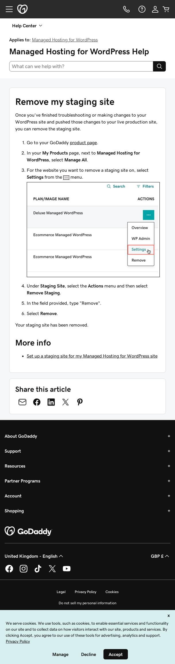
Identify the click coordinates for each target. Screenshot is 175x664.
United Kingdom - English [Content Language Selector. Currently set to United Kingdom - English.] (34, 556)
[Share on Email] (22, 402)
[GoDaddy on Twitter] (52, 571)
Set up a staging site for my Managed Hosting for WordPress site (92, 356)
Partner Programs (22, 480)
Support (13, 451)
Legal (61, 592)
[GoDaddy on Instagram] (23, 571)
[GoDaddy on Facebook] (9, 571)
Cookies (112, 592)
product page (83, 142)
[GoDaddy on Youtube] (66, 571)
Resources (15, 466)
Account (13, 495)
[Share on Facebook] (37, 402)
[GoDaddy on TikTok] (38, 571)
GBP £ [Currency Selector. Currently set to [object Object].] (160, 556)
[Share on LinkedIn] (51, 402)
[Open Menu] (7, 9)
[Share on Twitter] (65, 402)
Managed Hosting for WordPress (65, 39)
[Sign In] (155, 9)
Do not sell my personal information (87, 603)
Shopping (14, 510)
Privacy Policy (85, 592)
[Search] (159, 66)
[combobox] (81, 66)
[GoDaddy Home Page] (28, 531)
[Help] (141, 9)
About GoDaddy (21, 436)
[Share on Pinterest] (80, 402)
